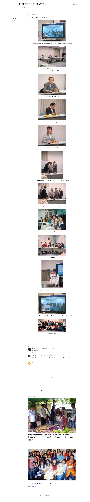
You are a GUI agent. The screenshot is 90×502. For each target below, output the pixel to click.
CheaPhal (34, 355)
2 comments (34, 442)
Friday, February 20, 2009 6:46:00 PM (45, 355)
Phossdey (34, 348)
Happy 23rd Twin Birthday (39, 484)
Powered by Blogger (45, 495)
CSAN (14, 20)
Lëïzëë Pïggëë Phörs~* (32, 4)
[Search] (75, 4)
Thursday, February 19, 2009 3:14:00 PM (46, 348)
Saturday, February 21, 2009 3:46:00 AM (46, 362)
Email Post (33, 339)
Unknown (34, 362)
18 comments (34, 486)
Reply (33, 352)
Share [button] (14, 14)
